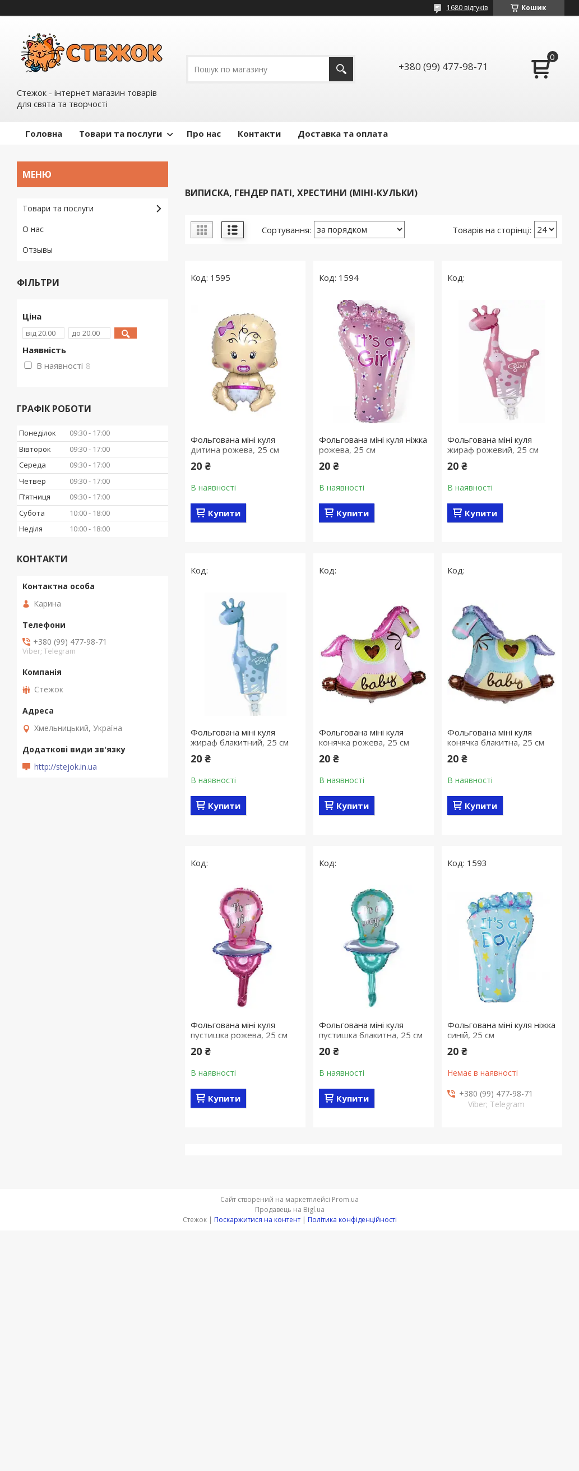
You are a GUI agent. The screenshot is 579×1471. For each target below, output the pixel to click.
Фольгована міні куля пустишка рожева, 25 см (239, 1030)
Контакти (259, 133)
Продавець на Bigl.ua (290, 1209)
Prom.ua (345, 1199)
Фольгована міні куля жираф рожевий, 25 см (493, 444)
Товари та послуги (120, 133)
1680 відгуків (467, 7)
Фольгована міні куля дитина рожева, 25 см (235, 444)
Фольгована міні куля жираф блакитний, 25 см (240, 737)
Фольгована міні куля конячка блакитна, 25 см (495, 737)
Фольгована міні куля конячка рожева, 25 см (364, 737)
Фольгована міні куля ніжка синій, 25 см (501, 1030)
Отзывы (37, 249)
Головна (43, 133)
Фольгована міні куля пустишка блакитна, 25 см (371, 1030)
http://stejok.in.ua (65, 767)
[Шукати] (341, 69)
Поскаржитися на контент (257, 1219)
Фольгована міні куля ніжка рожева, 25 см (373, 444)
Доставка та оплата (343, 133)
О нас (33, 229)
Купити (224, 513)
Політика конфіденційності (352, 1219)
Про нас (204, 133)
